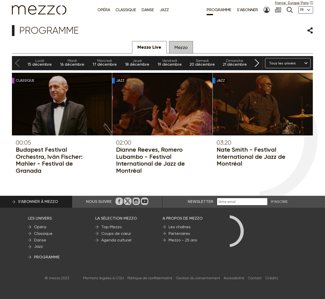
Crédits (271, 278)
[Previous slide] (17, 63)
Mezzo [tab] (181, 47)
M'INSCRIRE (279, 202)
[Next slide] (257, 63)
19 (170, 63)
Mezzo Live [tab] (149, 47)
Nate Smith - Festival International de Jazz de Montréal (251, 156)
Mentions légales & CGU (103, 278)
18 (137, 63)
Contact (255, 278)
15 (40, 63)
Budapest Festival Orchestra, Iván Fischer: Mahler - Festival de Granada (49, 160)
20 (202, 63)
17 (105, 63)
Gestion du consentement (198, 278)
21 (235, 63)
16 (72, 63)
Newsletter (200, 201)
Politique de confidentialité (149, 278)
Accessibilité (234, 278)
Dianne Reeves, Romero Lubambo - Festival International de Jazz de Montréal (150, 160)
